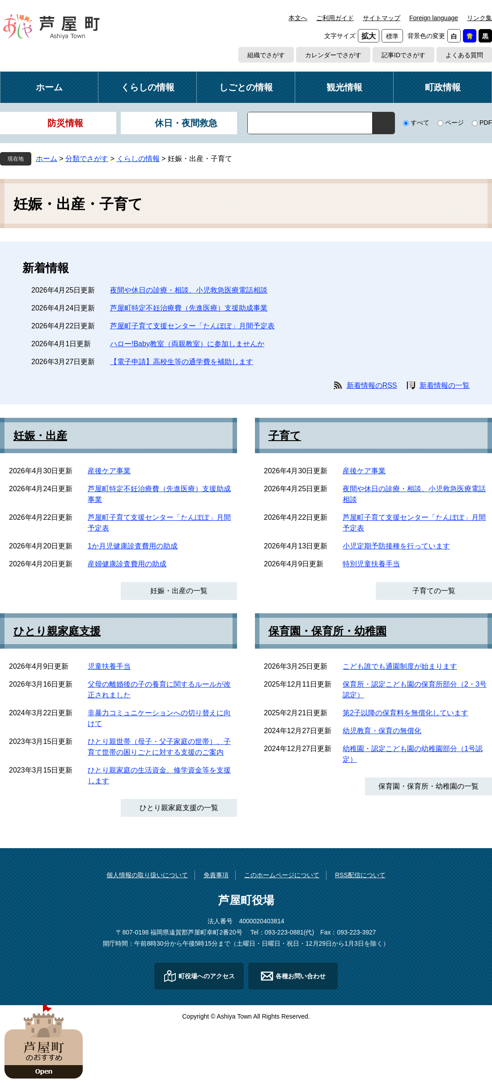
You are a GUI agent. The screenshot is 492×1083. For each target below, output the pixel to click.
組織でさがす (266, 55)
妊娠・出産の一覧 (179, 591)
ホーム (49, 87)
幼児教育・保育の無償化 (382, 731)
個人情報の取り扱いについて (147, 875)
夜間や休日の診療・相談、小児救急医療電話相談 (188, 290)
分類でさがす (86, 158)
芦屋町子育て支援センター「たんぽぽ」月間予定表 (192, 326)
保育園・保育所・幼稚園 (327, 631)
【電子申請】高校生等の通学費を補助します (181, 361)
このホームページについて (281, 875)
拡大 (368, 36)
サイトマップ (381, 17)
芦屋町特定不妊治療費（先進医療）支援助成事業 (188, 308)
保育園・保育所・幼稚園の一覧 (428, 786)
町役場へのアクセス (206, 976)
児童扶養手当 (109, 666)
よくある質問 (464, 55)
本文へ (297, 17)
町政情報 (443, 87)
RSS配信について (360, 875)
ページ (454, 122)
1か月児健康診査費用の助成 (133, 546)
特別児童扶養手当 (371, 564)
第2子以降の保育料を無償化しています (405, 713)
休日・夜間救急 (186, 123)
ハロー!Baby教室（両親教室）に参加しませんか (187, 344)
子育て (284, 436)
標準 (392, 36)
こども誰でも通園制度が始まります (400, 666)
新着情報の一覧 (445, 385)
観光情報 (344, 87)
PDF (485, 122)
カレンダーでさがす (333, 55)
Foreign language (433, 17)
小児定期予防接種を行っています (396, 546)
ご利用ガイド (335, 17)
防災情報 (65, 123)
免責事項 (216, 875)
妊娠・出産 (40, 436)
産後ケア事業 (109, 471)
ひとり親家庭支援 (57, 631)
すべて (420, 122)
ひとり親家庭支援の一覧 (179, 807)
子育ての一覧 (433, 591)
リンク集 (479, 17)
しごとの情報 (246, 87)
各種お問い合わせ (301, 976)
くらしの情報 (147, 87)
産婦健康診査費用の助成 (127, 564)
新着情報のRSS (372, 385)
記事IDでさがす (403, 55)
